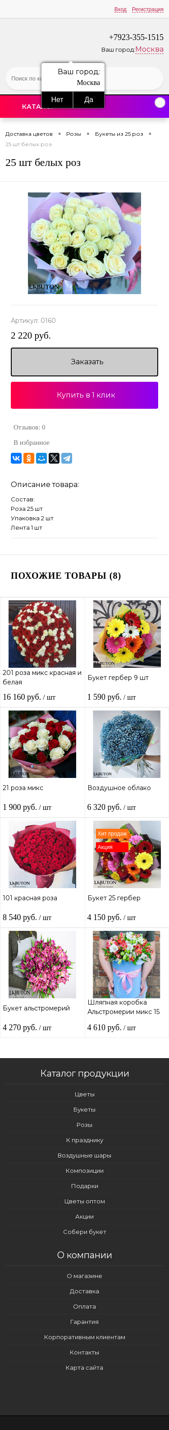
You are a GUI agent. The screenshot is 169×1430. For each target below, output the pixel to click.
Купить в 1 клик (86, 395)
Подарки (84, 1185)
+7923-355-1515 (136, 37)
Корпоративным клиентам (84, 1337)
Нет (57, 99)
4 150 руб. (111, 917)
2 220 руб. (31, 335)
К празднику (84, 1140)
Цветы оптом (84, 1201)
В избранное (32, 442)
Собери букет (84, 1231)
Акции (84, 1216)
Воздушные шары (84, 1155)
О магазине (84, 1275)
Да (88, 99)
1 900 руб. (27, 807)
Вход (120, 9)
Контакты (84, 1352)
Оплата (84, 1306)
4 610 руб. (111, 1027)
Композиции (85, 1170)
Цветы (85, 1094)
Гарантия (84, 1321)
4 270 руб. (27, 1027)
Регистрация (148, 9)
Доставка (84, 1291)
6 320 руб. (111, 807)
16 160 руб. (29, 697)
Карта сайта (84, 1367)
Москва (149, 49)
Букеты (84, 1109)
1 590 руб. (111, 697)
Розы (84, 1124)
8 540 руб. (27, 917)
